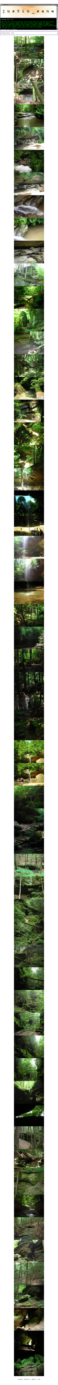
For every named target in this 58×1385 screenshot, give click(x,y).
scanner (32, 24)
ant (9, 22)
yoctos (22, 25)
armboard (28, 25)
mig (27, 24)
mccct (29, 27)
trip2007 (34, 25)
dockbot (14, 29)
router (20, 27)
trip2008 (40, 25)
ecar (37, 27)
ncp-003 (4, 25)
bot (38, 22)
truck (7, 24)
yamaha (40, 24)
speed (50, 27)
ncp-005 (9, 25)
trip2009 (46, 25)
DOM (13, 25)
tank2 (28, 29)
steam (51, 25)
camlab (18, 24)
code (41, 22)
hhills (24, 27)
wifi (12, 22)
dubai (33, 27)
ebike (3, 27)
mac (47, 22)
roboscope (4, 29)
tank (36, 24)
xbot (10, 29)
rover (35, 29)
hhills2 (45, 27)
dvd (44, 22)
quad (31, 29)
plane (3, 24)
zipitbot (15, 27)
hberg (41, 27)
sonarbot (12, 24)
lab (25, 24)
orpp (16, 22)
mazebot (39, 29)
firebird (51, 22)
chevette (21, 22)
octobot (54, 27)
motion (30, 22)
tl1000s (17, 25)
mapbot (48, 24)
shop (22, 24)
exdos (35, 22)
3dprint (19, 29)
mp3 (2, 22)
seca (44, 24)
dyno (24, 29)
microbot (8, 27)
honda (6, 22)
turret (26, 22)
